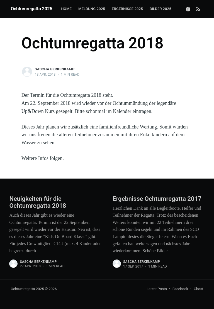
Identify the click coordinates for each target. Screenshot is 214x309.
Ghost (198, 289)
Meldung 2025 (91, 9)
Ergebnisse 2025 (127, 9)
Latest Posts (157, 289)
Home (66, 9)
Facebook (180, 289)
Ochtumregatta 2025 (31, 8)
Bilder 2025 (160, 9)
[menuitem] (66, 9)
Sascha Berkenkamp (54, 69)
